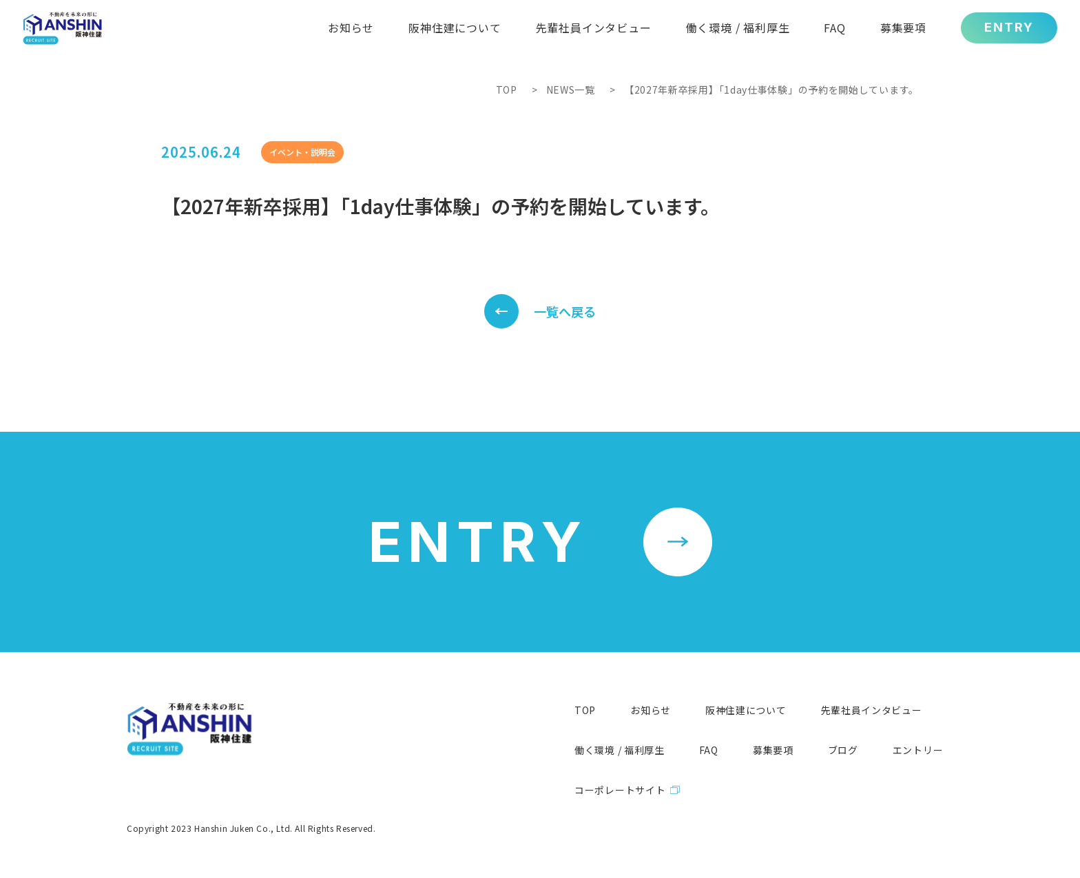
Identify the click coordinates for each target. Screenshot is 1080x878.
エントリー (918, 750)
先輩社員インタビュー (871, 710)
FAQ (708, 750)
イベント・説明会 (302, 152)
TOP (506, 89)
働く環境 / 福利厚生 (619, 750)
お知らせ (650, 710)
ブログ (843, 750)
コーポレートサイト (619, 790)
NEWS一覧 (570, 89)
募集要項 (773, 750)
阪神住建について (746, 710)
